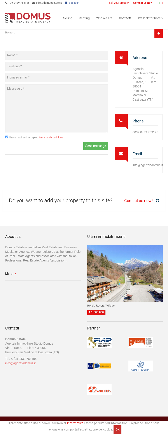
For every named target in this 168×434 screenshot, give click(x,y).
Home (8, 32)
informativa (75, 423)
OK (117, 429)
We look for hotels (150, 17)
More (8, 273)
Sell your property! (119, 2)
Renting (84, 17)
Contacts (125, 17)
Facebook (72, 2)
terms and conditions (51, 137)
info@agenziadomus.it (20, 363)
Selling (67, 17)
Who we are (104, 17)
